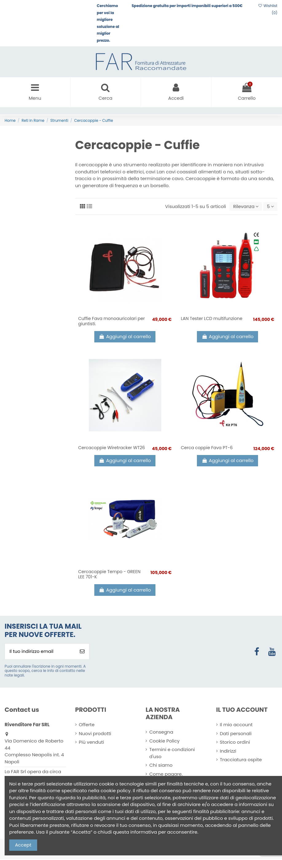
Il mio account (236, 725)
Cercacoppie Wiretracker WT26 (111, 448)
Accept (23, 845)
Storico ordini (235, 743)
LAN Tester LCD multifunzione (211, 319)
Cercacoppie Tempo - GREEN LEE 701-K (109, 574)
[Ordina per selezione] (245, 206)
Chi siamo (161, 766)
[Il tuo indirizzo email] (40, 652)
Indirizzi (228, 752)
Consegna (161, 733)
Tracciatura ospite (241, 760)
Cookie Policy (164, 742)
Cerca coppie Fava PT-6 (207, 448)
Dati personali (236, 734)
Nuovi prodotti (95, 734)
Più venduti (91, 743)
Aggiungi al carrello (125, 337)
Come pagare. (166, 775)
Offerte (87, 725)
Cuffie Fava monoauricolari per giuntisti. (111, 321)
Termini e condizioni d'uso (172, 754)
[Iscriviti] (82, 652)
